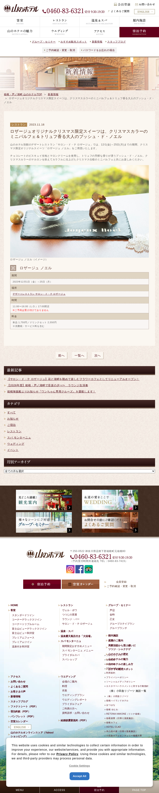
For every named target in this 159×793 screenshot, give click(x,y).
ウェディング (15, 443)
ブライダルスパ (71, 655)
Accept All (79, 776)
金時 (112, 614)
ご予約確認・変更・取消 (60, 50)
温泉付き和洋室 (20, 646)
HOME (14, 605)
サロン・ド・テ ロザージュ (77, 623)
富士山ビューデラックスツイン (29, 628)
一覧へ (79, 355)
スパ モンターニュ (19, 437)
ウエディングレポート (74, 699)
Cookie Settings (79, 765)
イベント (13, 450)
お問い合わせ (18, 681)
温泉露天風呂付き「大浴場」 (77, 636)
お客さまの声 (18, 691)
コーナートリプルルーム (25, 624)
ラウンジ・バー (71, 619)
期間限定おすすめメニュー (77, 646)
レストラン (14, 431)
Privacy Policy (67, 754)
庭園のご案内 (115, 640)
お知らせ (13, 418)
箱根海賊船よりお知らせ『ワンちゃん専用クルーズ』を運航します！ (51, 391)
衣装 (64, 690)
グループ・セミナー (44, 41)
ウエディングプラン (73, 695)
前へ (61, 355)
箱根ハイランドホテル (117, 700)
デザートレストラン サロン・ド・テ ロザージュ (39, 294)
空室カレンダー (19, 721)
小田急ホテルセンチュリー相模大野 (124, 736)
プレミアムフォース (23, 637)
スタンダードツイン (23, 615)
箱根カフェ (111, 722)
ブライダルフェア (72, 704)
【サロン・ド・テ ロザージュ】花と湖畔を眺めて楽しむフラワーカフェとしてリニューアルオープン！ (73, 379)
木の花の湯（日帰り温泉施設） (121, 731)
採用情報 (110, 664)
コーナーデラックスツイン (27, 619)
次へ (97, 355)
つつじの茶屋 (69, 614)
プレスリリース (114, 655)
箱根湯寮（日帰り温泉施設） (120, 718)
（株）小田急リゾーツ (117, 696)
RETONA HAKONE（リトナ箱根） (124, 714)
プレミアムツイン (22, 642)
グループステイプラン (122, 623)
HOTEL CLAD (113, 727)
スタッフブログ (116, 41)
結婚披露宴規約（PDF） (74, 720)
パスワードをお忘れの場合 (99, 50)
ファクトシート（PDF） (24, 706)
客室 (13, 610)
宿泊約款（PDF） (20, 711)
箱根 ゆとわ (112, 709)
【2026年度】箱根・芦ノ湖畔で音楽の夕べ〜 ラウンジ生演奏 (47, 385)
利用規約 (110, 673)
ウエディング (68, 676)
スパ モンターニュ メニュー (77, 650)
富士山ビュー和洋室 (23, 633)
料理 (64, 686)
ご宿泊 (11, 424)
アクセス (15, 676)
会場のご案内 (69, 681)
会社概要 (110, 660)
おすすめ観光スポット (73, 41)
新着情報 (97, 41)
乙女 (112, 619)
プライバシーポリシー (117, 677)
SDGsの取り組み (115, 668)
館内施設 (113, 635)
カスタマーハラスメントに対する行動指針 (127, 686)
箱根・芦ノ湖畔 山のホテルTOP (23, 94)
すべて (11, 412)
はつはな (110, 705)
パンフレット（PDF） (23, 716)
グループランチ (118, 628)
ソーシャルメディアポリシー (120, 682)
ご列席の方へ (69, 708)
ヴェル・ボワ (69, 610)
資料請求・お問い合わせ (75, 712)
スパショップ (69, 659)
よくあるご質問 (19, 686)
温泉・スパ (67, 631)
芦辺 (112, 610)
